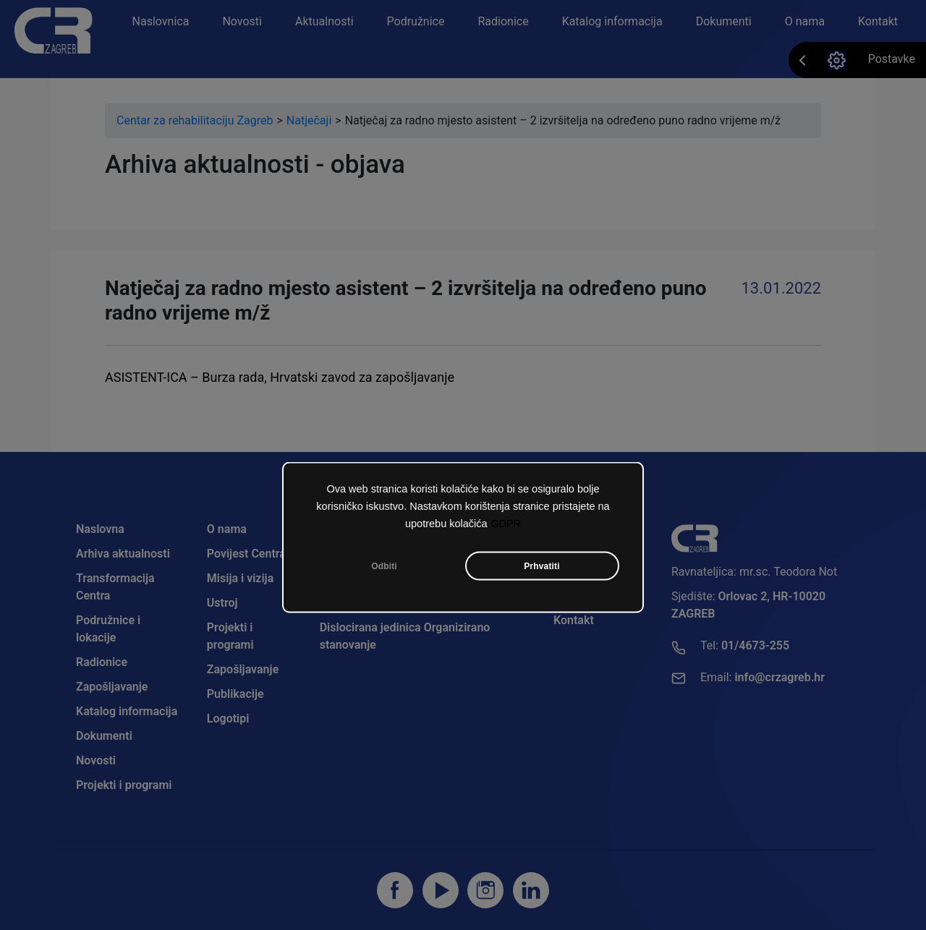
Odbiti (384, 566)
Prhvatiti (542, 566)
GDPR (505, 523)
